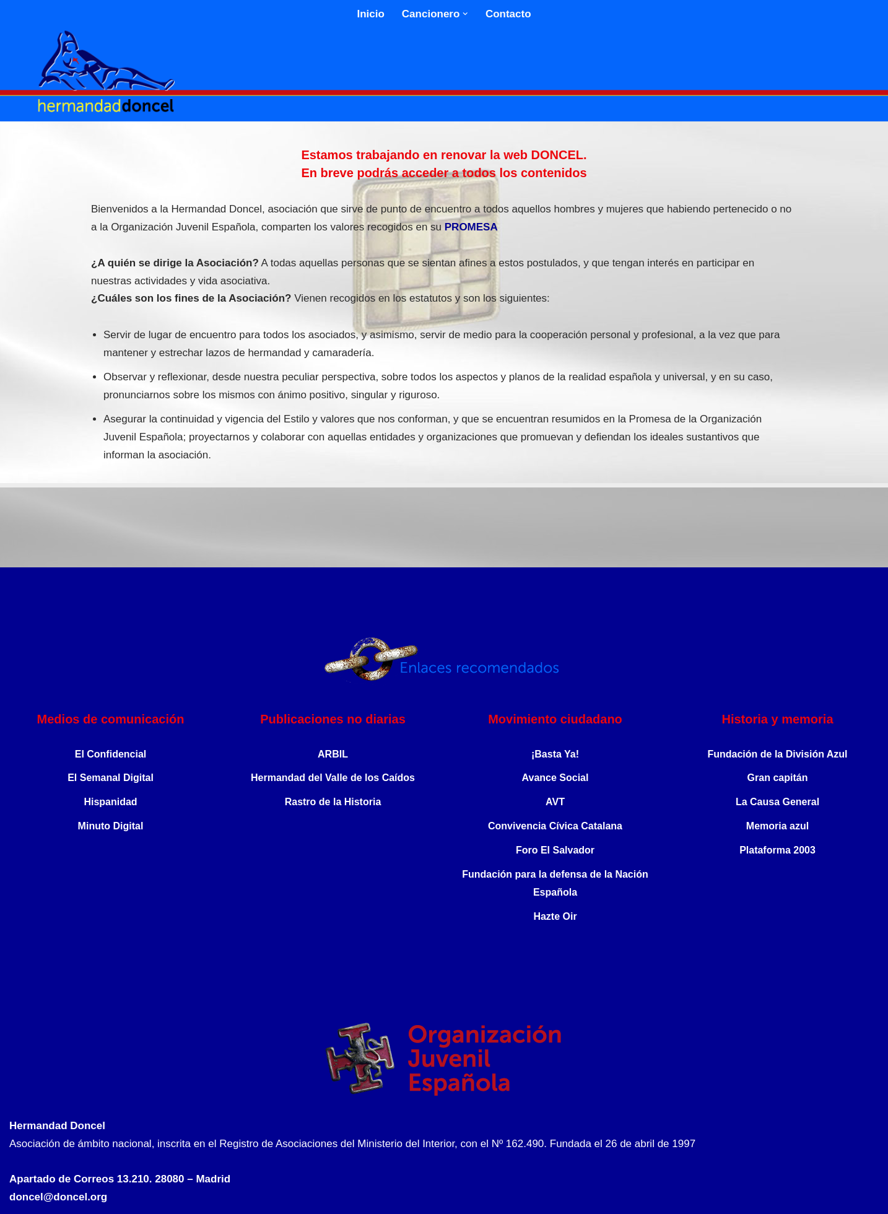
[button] (465, 14)
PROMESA (471, 227)
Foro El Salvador (555, 850)
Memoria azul (777, 826)
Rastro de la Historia (333, 802)
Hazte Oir (555, 916)
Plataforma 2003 (777, 850)
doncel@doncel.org (58, 1197)
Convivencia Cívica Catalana (555, 826)
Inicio (370, 14)
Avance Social (555, 777)
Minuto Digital (111, 826)
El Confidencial (111, 754)
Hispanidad (110, 802)
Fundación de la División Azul (777, 754)
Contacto (508, 14)
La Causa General (777, 802)
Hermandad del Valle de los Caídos (333, 777)
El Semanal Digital (110, 777)
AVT (555, 802)
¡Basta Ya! (555, 754)
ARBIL (333, 754)
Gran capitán (777, 777)
